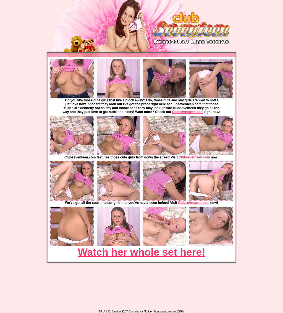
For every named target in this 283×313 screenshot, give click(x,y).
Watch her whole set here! (141, 252)
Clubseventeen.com (187, 112)
